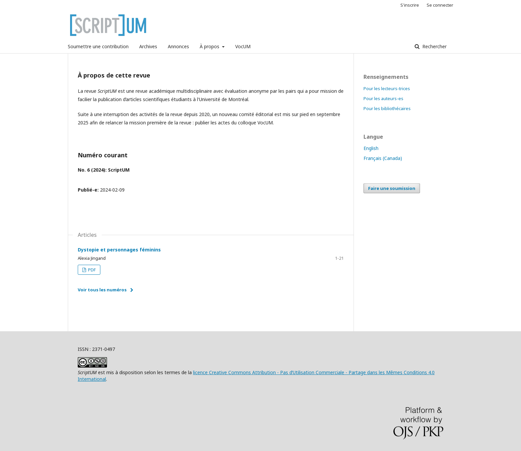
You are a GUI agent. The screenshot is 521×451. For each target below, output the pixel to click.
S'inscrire (409, 5)
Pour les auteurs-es (383, 98)
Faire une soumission (391, 188)
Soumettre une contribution (98, 46)
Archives (148, 46)
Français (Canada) (383, 158)
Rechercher (434, 46)
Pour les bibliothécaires (387, 108)
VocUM (243, 46)
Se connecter (440, 5)
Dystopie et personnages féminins (119, 249)
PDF (91, 270)
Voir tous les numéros (102, 290)
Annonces (178, 46)
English (371, 148)
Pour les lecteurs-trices (387, 88)
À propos (210, 46)
